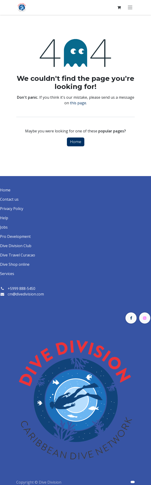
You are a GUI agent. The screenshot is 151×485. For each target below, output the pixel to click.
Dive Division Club (15, 245)
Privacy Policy (11, 208)
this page (78, 102)
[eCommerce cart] (119, 7)
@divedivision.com (28, 294)
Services (7, 273)
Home (75, 142)
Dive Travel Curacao (17, 255)
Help (4, 217)
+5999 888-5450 (21, 288)
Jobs (4, 227)
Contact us (9, 199)
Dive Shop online (15, 264)
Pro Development (15, 236)
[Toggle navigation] (130, 7)
